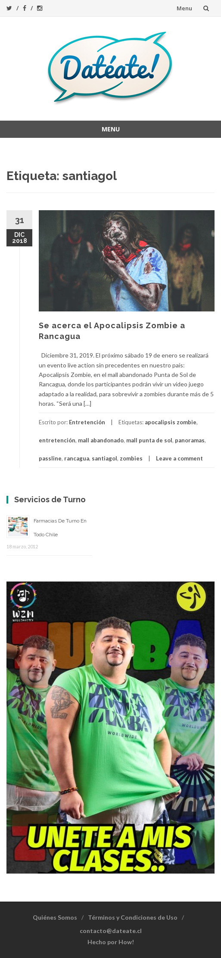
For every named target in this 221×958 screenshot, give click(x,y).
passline (50, 458)
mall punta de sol (149, 440)
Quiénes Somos (55, 917)
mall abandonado (101, 440)
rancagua (76, 458)
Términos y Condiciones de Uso (132, 917)
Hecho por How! (110, 942)
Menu (184, 8)
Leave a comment (179, 458)
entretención (57, 440)
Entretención (87, 422)
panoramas (190, 440)
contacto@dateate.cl (111, 930)
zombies (131, 458)
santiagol (104, 458)
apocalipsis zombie (170, 422)
